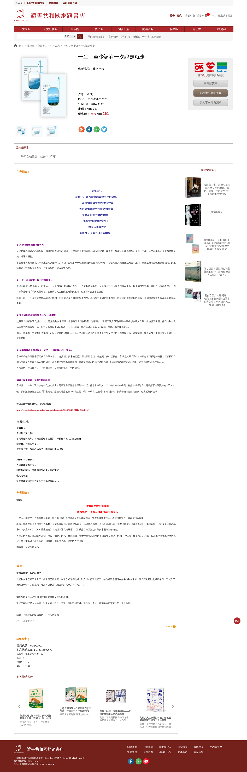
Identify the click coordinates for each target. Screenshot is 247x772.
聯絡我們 (182, 752)
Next (173, 706)
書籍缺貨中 (210, 83)
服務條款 (148, 747)
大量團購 (53, 3)
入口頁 (19, 3)
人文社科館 (50, 29)
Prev (19, 706)
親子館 (99, 29)
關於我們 (132, 747)
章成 (90, 94)
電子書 (197, 29)
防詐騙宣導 (216, 747)
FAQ (214, 15)
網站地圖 (182, 747)
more (169, 626)
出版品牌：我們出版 (91, 69)
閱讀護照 (147, 29)
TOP (237, 621)
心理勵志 (55, 46)
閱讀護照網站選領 (211, 92)
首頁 (21, 46)
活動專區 (221, 29)
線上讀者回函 (225, 15)
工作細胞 (156, 36)
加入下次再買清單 (211, 102)
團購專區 (198, 747)
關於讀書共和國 (35, 3)
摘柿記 (136, 36)
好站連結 (198, 752)
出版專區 (172, 29)
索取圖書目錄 (70, 3)
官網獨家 (113, 36)
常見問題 (132, 752)
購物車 (200, 15)
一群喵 (145, 36)
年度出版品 (165, 752)
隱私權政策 (165, 747)
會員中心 (190, 15)
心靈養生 (42, 46)
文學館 (26, 29)
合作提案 (148, 752)
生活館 (75, 29)
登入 (179, 15)
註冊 (172, 15)
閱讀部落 (123, 29)
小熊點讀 (125, 36)
